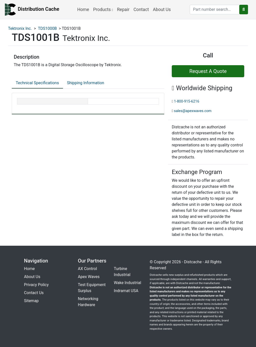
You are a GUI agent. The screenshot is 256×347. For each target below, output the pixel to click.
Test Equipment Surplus (92, 287)
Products (103, 9)
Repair (123, 9)
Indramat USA (126, 290)
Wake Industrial (127, 282)
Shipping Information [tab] (85, 82)
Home (83, 9)
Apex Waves (89, 276)
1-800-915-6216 (186, 101)
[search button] (243, 9)
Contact (141, 9)
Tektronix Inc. (20, 28)
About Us (162, 9)
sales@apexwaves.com (193, 111)
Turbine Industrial (122, 271)
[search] (215, 9)
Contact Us (34, 292)
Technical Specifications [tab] (37, 82)
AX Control (87, 268)
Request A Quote (207, 71)
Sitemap (31, 300)
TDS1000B (47, 28)
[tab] (37, 83)
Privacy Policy (36, 284)
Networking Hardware (88, 301)
